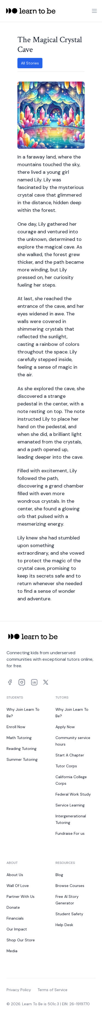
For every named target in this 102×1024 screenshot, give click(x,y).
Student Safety (69, 913)
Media (12, 950)
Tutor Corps (66, 766)
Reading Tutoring (21, 748)
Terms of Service (52, 989)
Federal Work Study (73, 794)
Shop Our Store (21, 940)
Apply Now (65, 726)
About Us (15, 874)
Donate (13, 907)
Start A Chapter (69, 755)
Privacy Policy (19, 989)
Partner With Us (21, 896)
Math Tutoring (19, 737)
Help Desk (64, 924)
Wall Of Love (18, 885)
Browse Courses (69, 885)
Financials (15, 918)
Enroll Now (16, 726)
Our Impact (17, 929)
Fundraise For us (70, 833)
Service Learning (70, 805)
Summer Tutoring (22, 759)
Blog (59, 874)
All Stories (30, 63)
